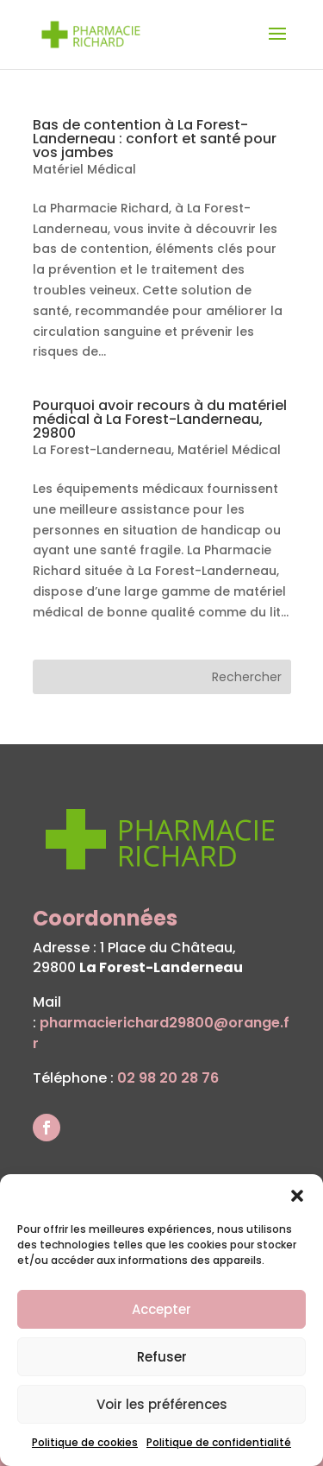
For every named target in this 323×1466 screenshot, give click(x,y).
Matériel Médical (84, 169)
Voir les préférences (161, 1404)
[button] (297, 1195)
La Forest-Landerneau (102, 449)
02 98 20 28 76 (168, 1078)
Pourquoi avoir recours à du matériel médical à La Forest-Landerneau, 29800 (160, 419)
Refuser (162, 1357)
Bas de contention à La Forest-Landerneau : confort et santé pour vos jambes (154, 138)
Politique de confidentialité (218, 1442)
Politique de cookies (85, 1442)
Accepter (161, 1309)
